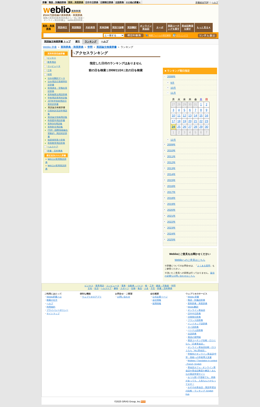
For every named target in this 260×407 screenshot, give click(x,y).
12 (184, 115)
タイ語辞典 (193, 327)
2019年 (171, 204)
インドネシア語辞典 (197, 323)
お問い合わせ (123, 297)
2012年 (171, 162)
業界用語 (51, 62)
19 (184, 121)
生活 (96, 288)
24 (173, 126)
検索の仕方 (52, 300)
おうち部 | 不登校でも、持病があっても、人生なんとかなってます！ (201, 380)
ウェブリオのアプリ (91, 297)
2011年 (171, 156)
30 (206, 126)
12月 (173, 139)
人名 (146, 288)
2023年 (171, 227)
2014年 (171, 174)
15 (201, 115)
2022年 (171, 221)
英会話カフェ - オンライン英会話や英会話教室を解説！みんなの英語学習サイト (201, 370)
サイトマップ (53, 313)
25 (179, 126)
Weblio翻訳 (193, 307)
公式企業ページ (160, 297)
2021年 (171, 215)
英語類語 (76, 27)
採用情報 (156, 303)
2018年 (171, 198)
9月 (172, 82)
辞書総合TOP (202, 2)
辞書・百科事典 (54, 151)
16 (206, 115)
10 (173, 115)
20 (190, 121)
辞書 (44, 2)
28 (195, 126)
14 (195, 115)
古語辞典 (119, 2)
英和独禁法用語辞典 (57, 94)
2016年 (171, 186)
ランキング (90, 41)
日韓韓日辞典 (106, 2)
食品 (140, 288)
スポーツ (124, 288)
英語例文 (62, 27)
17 (173, 121)
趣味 (116, 288)
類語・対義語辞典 (57, 2)
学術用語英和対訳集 (57, 97)
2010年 (171, 150)
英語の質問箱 (194, 337)
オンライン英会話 (146, 27)
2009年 (171, 144)
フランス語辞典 (195, 320)
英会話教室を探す (187, 27)
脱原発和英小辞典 (56, 140)
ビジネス (51, 58)
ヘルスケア (52, 146)
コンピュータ (53, 66)
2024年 (171, 233)
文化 (90, 288)
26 (184, 126)
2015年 (171, 180)
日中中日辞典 (91, 2)
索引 (77, 41)
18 (179, 121)
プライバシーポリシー (57, 310)
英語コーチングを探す (173, 27)
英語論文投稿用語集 (57, 117)
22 (201, 121)
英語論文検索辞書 (106, 47)
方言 (153, 288)
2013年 (171, 168)
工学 (49, 70)
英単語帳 (104, 27)
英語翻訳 (132, 27)
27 (190, 126)
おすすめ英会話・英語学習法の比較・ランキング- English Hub (201, 390)
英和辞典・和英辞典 (72, 47)
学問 (89, 47)
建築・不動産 (162, 286)
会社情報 (156, 300)
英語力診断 (118, 27)
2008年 (171, 76)
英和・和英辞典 (75, 2)
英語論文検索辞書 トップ (57, 41)
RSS (143, 402)
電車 (123, 286)
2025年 (171, 239)
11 (179, 115)
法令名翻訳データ (56, 78)
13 (190, 115)
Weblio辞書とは (54, 297)
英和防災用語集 (55, 127)
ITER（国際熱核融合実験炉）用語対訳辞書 (58, 133)
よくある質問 (203, 265)
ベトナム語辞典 (195, 330)
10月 (173, 87)
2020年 (171, 209)
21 (195, 121)
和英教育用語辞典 (56, 143)
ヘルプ (215, 2)
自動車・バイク (135, 286)
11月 (173, 92)
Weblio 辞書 (50, 47)
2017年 (171, 192)
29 (201, 126)
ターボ (159, 27)
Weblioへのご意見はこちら (190, 259)
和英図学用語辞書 (56, 120)
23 (206, 121)
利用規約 (51, 307)
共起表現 (90, 27)
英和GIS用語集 (55, 123)
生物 (133, 288)
